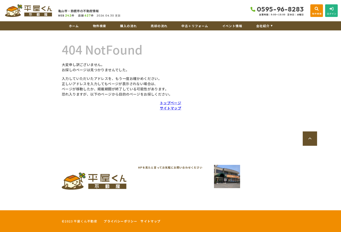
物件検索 (99, 26)
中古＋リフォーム (194, 26)
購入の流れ (128, 26)
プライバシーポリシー (120, 221)
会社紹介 (263, 26)
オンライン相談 (148, 206)
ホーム (74, 26)
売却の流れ (159, 26)
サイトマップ (170, 108)
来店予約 (110, 206)
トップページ (170, 102)
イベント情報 (232, 26)
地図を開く (264, 188)
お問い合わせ (75, 206)
